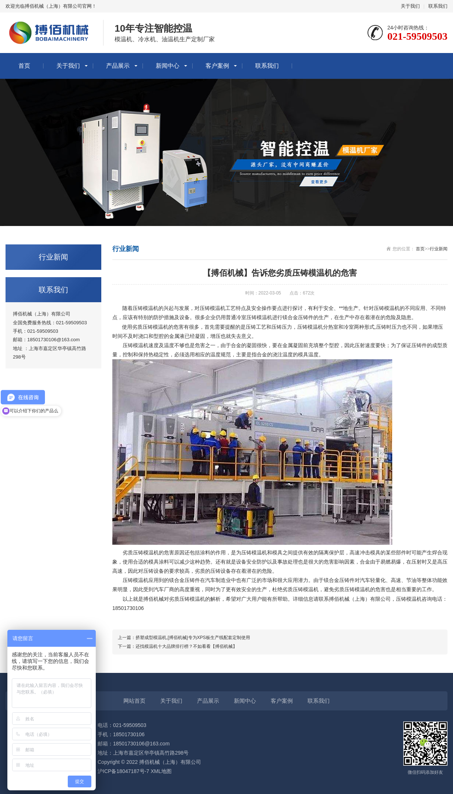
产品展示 (118, 66)
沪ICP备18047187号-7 (123, 771)
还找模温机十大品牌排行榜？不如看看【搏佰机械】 (186, 646)
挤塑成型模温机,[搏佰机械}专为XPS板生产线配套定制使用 (193, 637)
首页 (24, 66)
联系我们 (437, 6)
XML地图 (161, 771)
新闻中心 (167, 66)
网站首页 (134, 701)
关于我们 (410, 6)
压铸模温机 (135, 345)
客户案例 (217, 66)
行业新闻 (438, 248)
